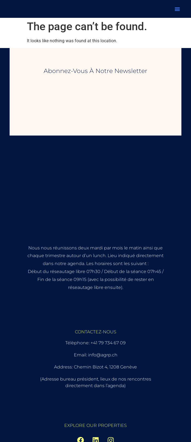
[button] (177, 9)
